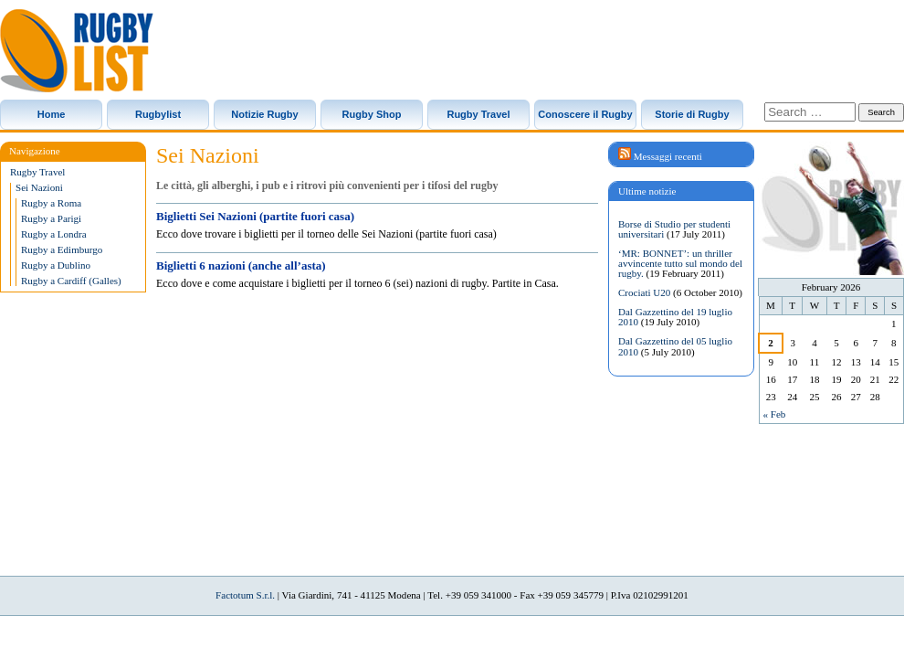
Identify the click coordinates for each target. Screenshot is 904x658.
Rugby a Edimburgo (61, 250)
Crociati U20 (644, 292)
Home (51, 114)
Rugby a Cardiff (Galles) (71, 281)
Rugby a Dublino (55, 265)
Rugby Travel (478, 114)
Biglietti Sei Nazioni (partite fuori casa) (255, 216)
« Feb (774, 414)
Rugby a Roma (51, 203)
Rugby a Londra (54, 234)
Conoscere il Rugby (585, 114)
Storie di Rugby (692, 114)
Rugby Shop (372, 114)
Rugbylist (158, 114)
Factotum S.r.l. (245, 594)
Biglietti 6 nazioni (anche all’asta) (241, 265)
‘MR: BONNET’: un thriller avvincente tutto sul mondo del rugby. (680, 263)
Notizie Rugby (264, 114)
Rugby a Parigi (51, 219)
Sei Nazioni (39, 188)
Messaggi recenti (668, 156)
